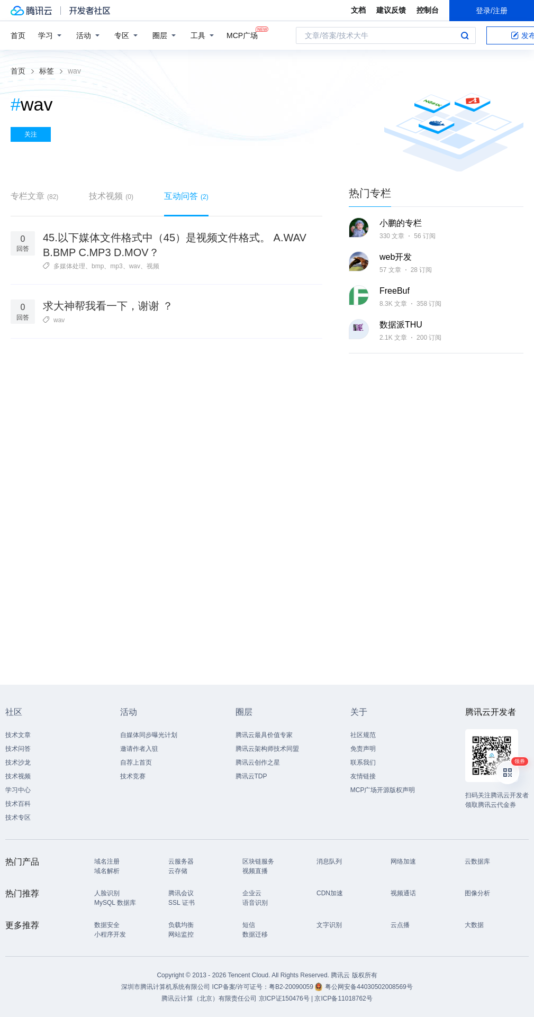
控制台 (428, 10)
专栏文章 (34, 196)
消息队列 (329, 861)
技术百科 (18, 803)
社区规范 (363, 735)
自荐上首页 (136, 762)
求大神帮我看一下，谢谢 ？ (108, 306)
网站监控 (181, 934)
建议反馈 (391, 10)
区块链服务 (258, 861)
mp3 (116, 266)
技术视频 (111, 196)
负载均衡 (181, 925)
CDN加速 (329, 893)
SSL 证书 (181, 902)
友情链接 (363, 776)
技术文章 (18, 735)
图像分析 (477, 893)
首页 (18, 35)
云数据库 (477, 861)
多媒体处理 (69, 266)
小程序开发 (110, 934)
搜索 (464, 35)
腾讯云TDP (251, 776)
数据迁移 (255, 934)
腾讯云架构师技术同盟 (267, 748)
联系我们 (363, 762)
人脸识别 (107, 893)
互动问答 (186, 196)
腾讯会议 (181, 893)
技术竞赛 (133, 776)
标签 (46, 71)
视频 (153, 266)
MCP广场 (242, 35)
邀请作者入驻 (139, 748)
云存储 (177, 871)
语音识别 (255, 902)
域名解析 (107, 871)
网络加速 (403, 861)
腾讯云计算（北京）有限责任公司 (209, 998)
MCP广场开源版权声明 (382, 790)
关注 (30, 134)
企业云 (251, 893)
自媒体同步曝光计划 (148, 735)
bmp (98, 266)
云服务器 (181, 861)
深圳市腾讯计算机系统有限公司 (165, 987)
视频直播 (255, 871)
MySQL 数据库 (115, 902)
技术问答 (18, 748)
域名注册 (107, 861)
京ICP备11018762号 (343, 998)
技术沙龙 (18, 762)
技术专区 (18, 817)
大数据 (474, 925)
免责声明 (363, 748)
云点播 (400, 925)
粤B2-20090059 (292, 987)
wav (134, 266)
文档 (358, 10)
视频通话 (403, 893)
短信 (248, 925)
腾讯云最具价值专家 (264, 735)
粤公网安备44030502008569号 (368, 987)
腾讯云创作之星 (258, 762)
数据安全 (107, 925)
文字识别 (329, 925)
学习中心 (18, 790)
